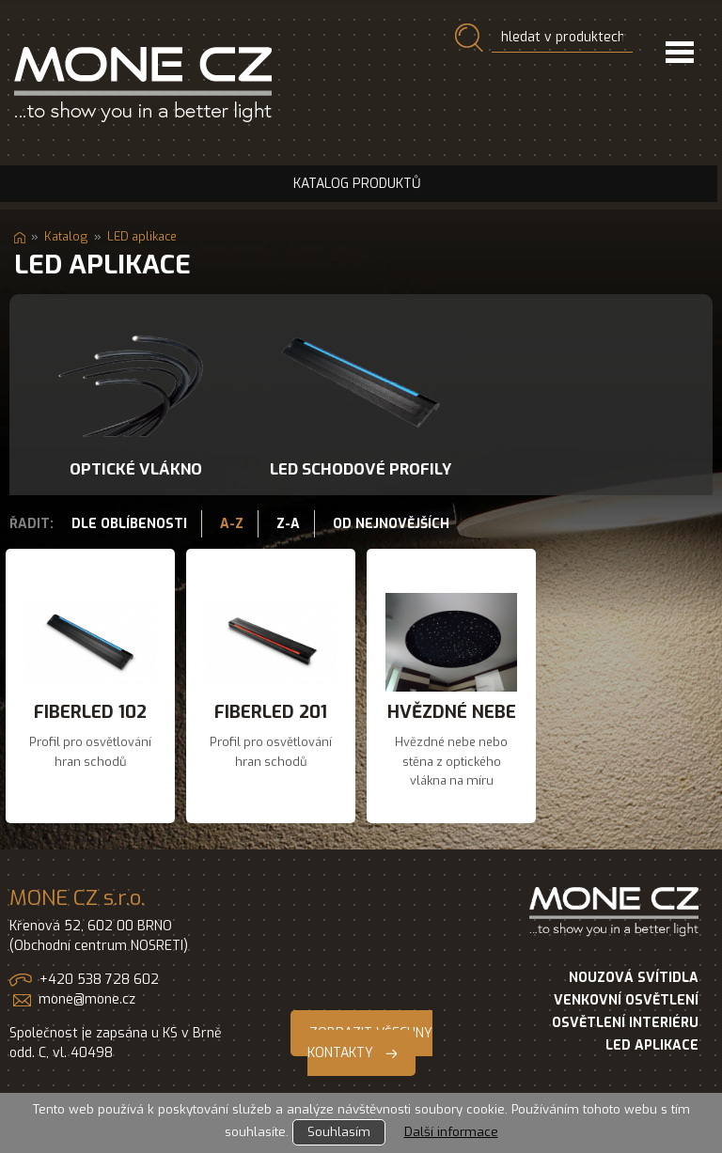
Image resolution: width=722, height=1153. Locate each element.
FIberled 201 (270, 712)
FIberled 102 (90, 712)
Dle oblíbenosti (129, 524)
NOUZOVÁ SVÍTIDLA (633, 978)
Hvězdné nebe (451, 712)
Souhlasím (338, 1132)
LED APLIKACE (651, 1045)
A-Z (231, 524)
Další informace (451, 1132)
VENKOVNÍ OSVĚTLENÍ (626, 1000)
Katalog (66, 236)
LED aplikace (142, 236)
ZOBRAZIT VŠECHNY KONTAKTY (369, 1043)
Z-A (288, 524)
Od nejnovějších (391, 524)
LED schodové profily (361, 469)
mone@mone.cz (87, 999)
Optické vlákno (136, 469)
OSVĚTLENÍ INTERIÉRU (625, 1023)
